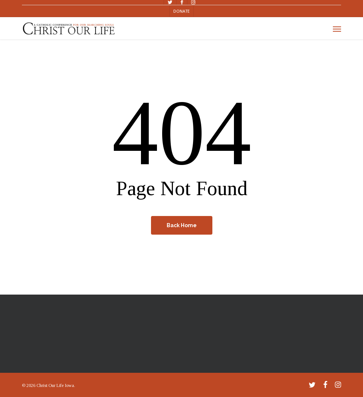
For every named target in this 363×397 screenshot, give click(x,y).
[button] (337, 28)
